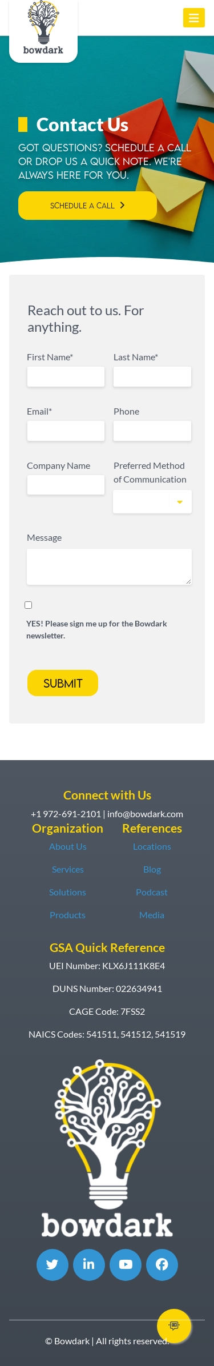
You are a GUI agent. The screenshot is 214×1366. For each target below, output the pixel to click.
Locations (152, 846)
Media (151, 914)
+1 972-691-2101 (66, 813)
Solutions (67, 891)
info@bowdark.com (145, 813)
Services (68, 868)
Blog (152, 868)
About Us (68, 846)
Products (68, 914)
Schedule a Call (82, 205)
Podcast (152, 891)
